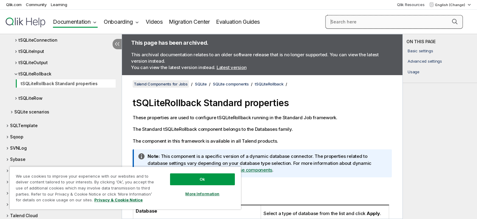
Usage (414, 71)
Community (36, 4)
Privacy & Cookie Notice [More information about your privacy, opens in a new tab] (118, 199)
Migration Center (189, 22)
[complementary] (440, 126)
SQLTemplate (23, 125)
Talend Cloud (24, 215)
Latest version (232, 67)
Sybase (18, 159)
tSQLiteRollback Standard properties (59, 83)
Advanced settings (425, 61)
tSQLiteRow (31, 98)
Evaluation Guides (238, 22)
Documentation (72, 22)
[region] (125, 187)
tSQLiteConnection (38, 40)
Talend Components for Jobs (161, 84)
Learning (59, 4)
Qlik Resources (411, 4)
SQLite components (231, 84)
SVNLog (18, 148)
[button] (454, 22)
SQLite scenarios (31, 111)
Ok (202, 179)
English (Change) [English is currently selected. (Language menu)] (450, 5)
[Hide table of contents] (117, 44)
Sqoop (16, 136)
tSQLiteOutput (33, 62)
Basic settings (420, 50)
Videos (154, 22)
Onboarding (118, 22)
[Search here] (394, 22)
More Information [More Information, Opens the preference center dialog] (202, 193)
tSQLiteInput (31, 51)
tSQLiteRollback (35, 73)
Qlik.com (14, 4)
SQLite (201, 84)
